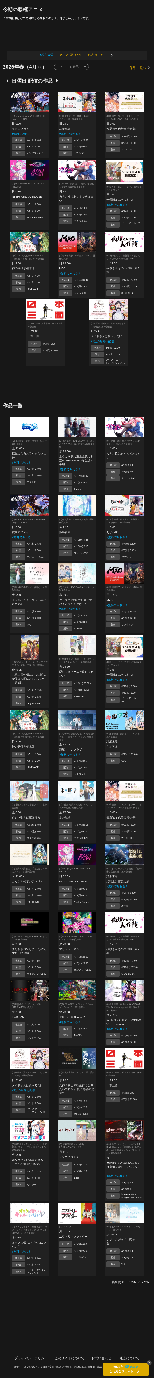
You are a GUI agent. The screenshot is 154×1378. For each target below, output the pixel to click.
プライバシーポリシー (31, 1358)
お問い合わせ (101, 1358)
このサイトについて (69, 1358)
